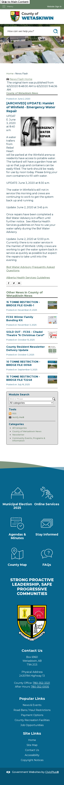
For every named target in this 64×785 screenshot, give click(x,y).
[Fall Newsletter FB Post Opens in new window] (52, 349)
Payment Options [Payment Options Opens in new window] (32, 715)
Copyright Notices (32, 760)
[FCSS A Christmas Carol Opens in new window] (52, 334)
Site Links (32, 733)
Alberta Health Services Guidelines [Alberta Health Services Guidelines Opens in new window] (28, 277)
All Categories (19, 428)
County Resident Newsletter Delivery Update (25, 348)
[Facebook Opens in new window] (8, 283)
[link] (54, 6)
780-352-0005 (40, 686)
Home (10, 73)
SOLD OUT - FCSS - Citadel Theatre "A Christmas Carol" (25, 333)
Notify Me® (18, 417)
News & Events (32, 705)
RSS (14, 413)
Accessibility (32, 755)
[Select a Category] (31, 403)
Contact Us (32, 750)
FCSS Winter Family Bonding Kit (19, 319)
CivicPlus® (52, 772)
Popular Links (32, 699)
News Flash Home (21, 79)
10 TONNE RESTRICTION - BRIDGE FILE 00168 (23, 363)
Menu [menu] (10, 6)
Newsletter (18, 435)
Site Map (32, 745)
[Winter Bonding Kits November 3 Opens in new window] (52, 319)
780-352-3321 (41, 682)
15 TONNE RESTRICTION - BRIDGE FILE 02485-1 (23, 304)
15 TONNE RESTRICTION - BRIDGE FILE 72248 (23, 378)
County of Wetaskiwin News (26, 431)
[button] (55, 31)
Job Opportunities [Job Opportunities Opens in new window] (32, 725)
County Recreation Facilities (32, 720)
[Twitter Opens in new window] (14, 283)
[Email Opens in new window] (19, 283)
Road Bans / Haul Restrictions (32, 710)
